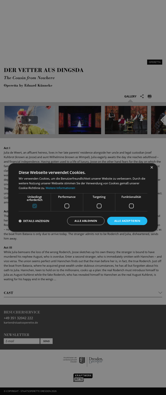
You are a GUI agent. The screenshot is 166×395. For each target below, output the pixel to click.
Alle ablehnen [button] (86, 221)
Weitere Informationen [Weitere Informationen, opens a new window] (60, 188)
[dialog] (83, 197)
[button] (34, 221)
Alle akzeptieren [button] (127, 221)
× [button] (151, 167)
